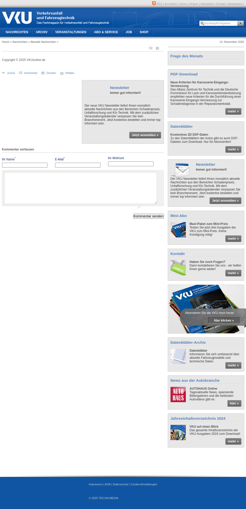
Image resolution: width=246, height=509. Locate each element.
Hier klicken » (224, 320)
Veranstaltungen (70, 32)
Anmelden (171, 3)
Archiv (42, 32)
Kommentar (30, 73)
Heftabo (69, 73)
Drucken (51, 73)
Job (129, 32)
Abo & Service (106, 32)
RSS (157, 3)
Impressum (95, 484)
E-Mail (60, 159)
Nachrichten (17, 32)
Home (183, 3)
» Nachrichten (19, 41)
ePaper (193, 3)
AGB (108, 484)
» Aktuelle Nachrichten (42, 41)
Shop (144, 32)
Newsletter (207, 3)
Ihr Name (9, 159)
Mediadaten (235, 3)
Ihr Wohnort (116, 158)
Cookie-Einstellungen (144, 484)
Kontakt (221, 3)
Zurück (11, 73)
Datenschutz (120, 484)
